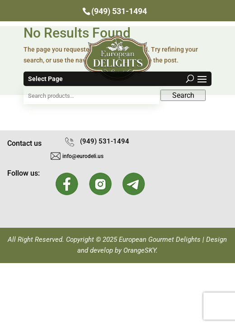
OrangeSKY (139, 250)
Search (183, 95)
